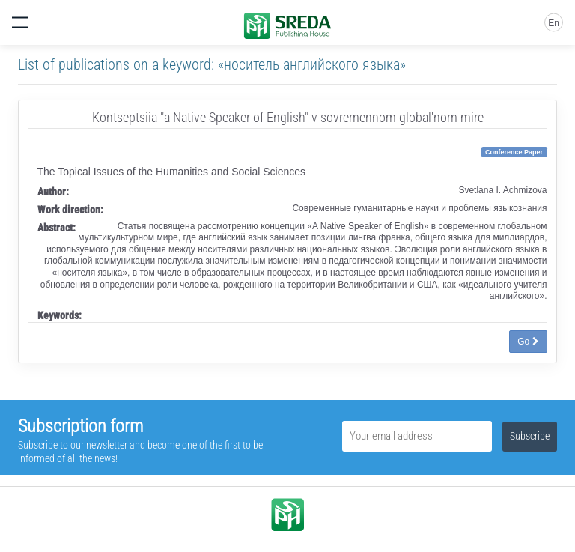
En (553, 23)
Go (527, 341)
